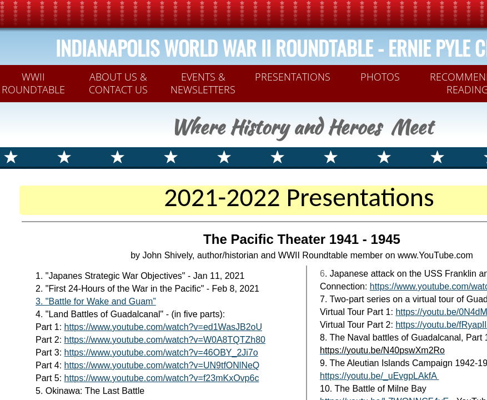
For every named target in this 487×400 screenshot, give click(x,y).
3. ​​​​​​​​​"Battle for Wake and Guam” (96, 301)
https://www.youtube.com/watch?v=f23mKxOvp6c (161, 378)
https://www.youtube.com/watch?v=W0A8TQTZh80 (164, 339)
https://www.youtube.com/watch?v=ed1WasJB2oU (163, 327)
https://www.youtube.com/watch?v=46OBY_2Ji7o (161, 352)
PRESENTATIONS (292, 76)
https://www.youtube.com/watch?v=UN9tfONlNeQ (162, 365)
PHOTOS (380, 76)
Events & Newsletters (202, 83)
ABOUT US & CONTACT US (118, 83)
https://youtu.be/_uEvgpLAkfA (379, 376)
